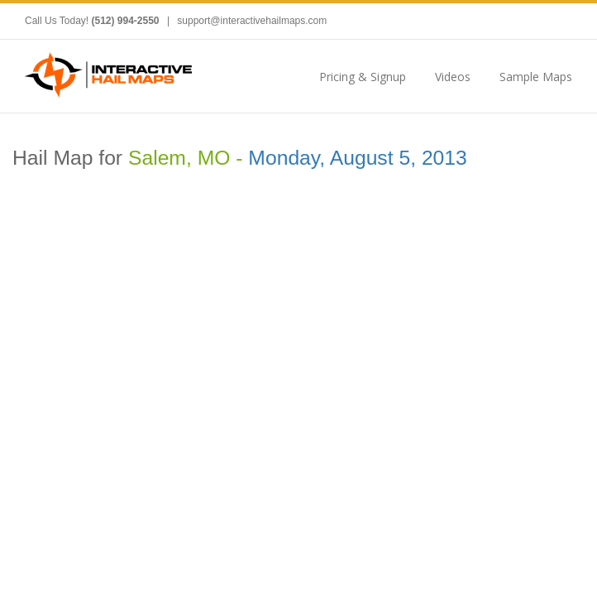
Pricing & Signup (362, 76)
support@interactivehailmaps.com (252, 20)
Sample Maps (535, 76)
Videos (452, 76)
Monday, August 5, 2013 (357, 158)
